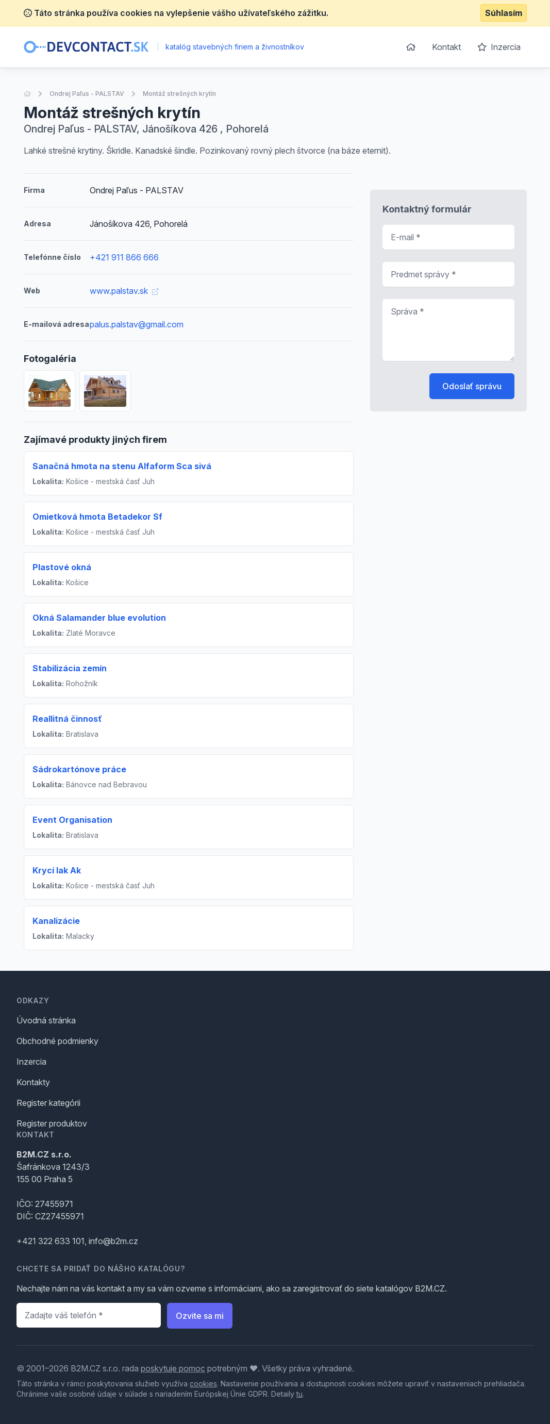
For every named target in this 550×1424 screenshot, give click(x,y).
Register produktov (51, 1123)
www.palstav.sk (124, 291)
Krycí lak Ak (56, 870)
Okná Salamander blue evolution (99, 617)
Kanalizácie (56, 921)
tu (299, 1393)
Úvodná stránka (46, 1020)
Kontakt (446, 47)
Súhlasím (503, 13)
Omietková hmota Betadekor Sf (97, 516)
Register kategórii (48, 1103)
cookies (203, 1383)
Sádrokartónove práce (79, 769)
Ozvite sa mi (200, 1316)
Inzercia (499, 47)
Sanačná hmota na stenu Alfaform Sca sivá (121, 466)
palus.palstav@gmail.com (137, 324)
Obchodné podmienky (57, 1041)
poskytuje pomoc (173, 1368)
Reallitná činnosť (67, 719)
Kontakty (33, 1082)
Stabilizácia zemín (69, 668)
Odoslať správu (472, 386)
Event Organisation (72, 820)
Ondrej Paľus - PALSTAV (86, 93)
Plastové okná (61, 567)
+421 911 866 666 (124, 257)
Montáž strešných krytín (179, 93)
